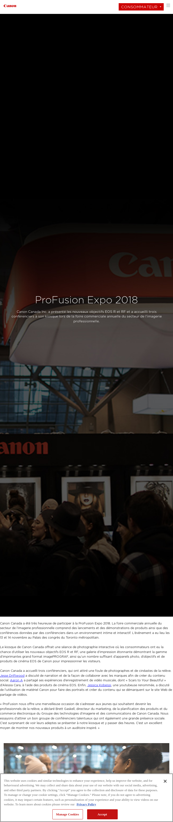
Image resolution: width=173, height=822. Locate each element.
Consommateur (139, 7)
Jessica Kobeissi (99, 685)
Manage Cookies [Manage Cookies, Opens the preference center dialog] (67, 814)
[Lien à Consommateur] (10, 5)
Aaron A (16, 680)
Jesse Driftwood (12, 675)
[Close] (165, 781)
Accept (102, 814)
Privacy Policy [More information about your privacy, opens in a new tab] (86, 804)
